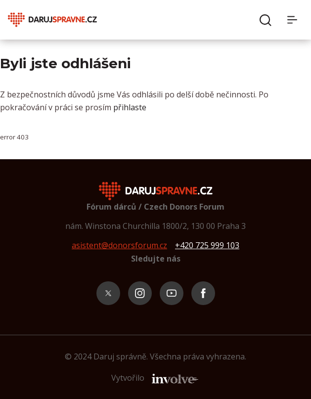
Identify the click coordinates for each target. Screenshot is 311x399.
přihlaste (129, 107)
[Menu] (295, 20)
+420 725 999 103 (207, 245)
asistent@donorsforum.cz (119, 245)
